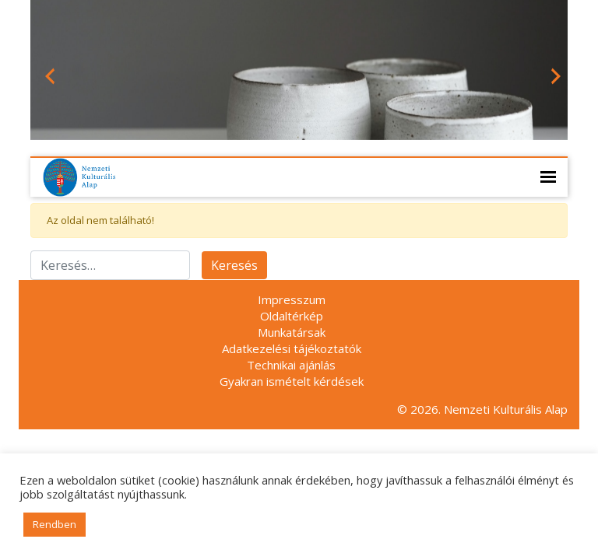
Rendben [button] (54, 524)
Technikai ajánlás (291, 365)
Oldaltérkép (291, 316)
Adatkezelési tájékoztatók (291, 348)
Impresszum (291, 299)
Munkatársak (291, 332)
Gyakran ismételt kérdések (292, 381)
